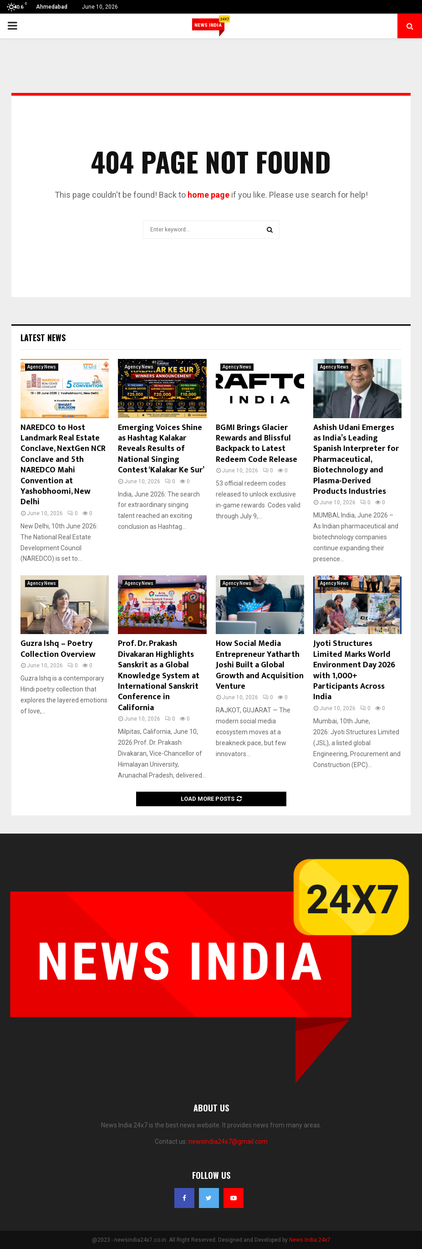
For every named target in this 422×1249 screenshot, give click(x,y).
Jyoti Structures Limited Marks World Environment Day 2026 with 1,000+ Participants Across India (354, 670)
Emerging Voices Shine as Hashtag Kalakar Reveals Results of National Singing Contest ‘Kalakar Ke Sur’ (161, 449)
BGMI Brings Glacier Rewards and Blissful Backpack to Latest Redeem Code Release (256, 443)
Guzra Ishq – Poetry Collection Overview (58, 649)
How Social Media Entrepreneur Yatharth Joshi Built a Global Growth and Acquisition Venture (260, 665)
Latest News (43, 337)
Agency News (41, 366)
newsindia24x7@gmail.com (228, 1141)
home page (208, 195)
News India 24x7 (309, 1240)
